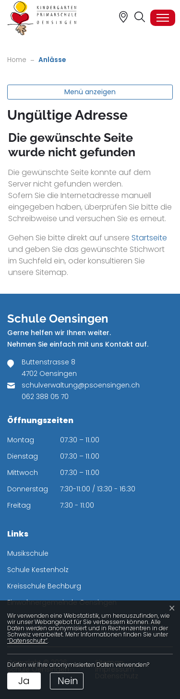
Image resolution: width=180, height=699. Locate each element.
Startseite (149, 237)
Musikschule (27, 553)
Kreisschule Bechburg (44, 586)
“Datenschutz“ (27, 641)
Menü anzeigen (90, 92)
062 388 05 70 (45, 396)
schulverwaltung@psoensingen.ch (81, 385)
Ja (24, 680)
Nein (68, 680)
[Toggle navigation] (163, 18)
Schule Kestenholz (38, 569)
